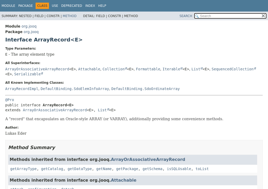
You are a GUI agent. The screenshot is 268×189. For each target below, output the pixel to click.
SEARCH (186, 16)
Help (102, 6)
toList (202, 169)
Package (25, 6)
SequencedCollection (233, 69)
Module (8, 6)
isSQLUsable (179, 169)
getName (104, 169)
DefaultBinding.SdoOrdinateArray (145, 89)
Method (70, 16)
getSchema (153, 169)
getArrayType (23, 169)
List (196, 69)
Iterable (171, 69)
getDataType (80, 169)
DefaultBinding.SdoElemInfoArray (75, 89)
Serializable (27, 74)
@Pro (9, 100)
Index (90, 6)
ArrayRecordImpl (21, 89)
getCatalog (52, 169)
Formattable (148, 69)
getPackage (127, 169)
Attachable (89, 69)
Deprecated (71, 6)
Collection (114, 69)
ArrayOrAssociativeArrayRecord (37, 69)
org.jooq (28, 26)
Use (55, 6)
